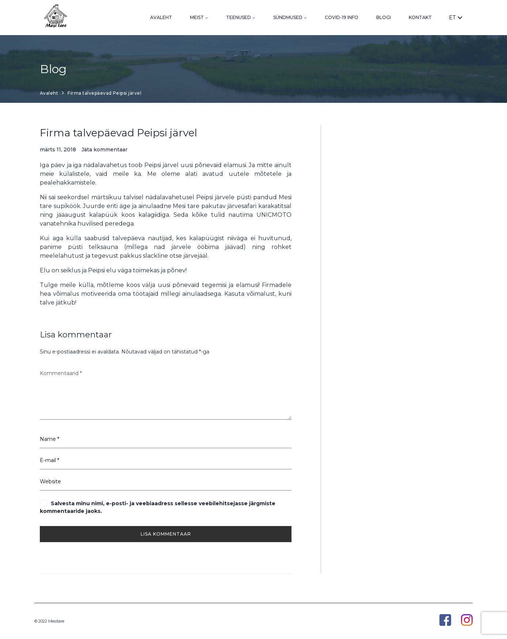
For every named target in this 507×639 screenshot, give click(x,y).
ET (455, 17)
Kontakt (420, 17)
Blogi (383, 17)
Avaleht (161, 17)
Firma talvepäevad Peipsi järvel (118, 132)
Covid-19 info (341, 17)
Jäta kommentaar (104, 150)
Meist (197, 17)
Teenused (238, 17)
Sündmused (287, 17)
